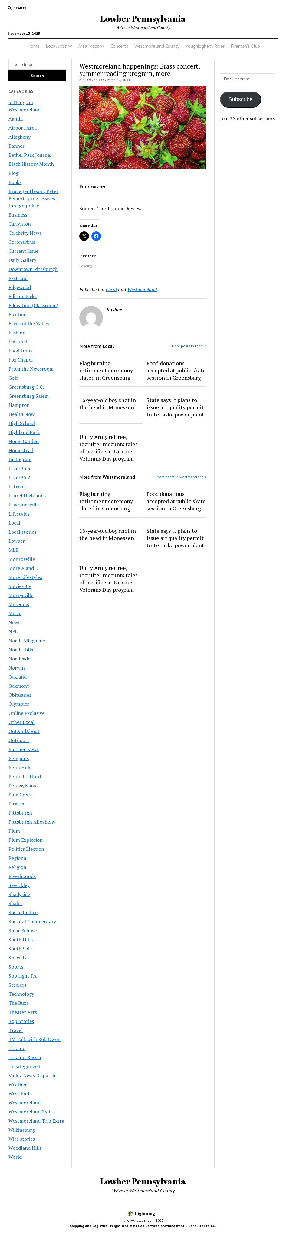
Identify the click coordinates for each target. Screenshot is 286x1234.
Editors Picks (22, 296)
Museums (18, 604)
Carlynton (19, 223)
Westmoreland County (156, 46)
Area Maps (88, 46)
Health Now (21, 414)
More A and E (23, 568)
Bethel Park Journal (29, 155)
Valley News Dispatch (31, 1075)
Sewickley (19, 885)
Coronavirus (21, 242)
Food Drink (20, 350)
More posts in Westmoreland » (181, 476)
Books (14, 182)
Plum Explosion (25, 840)
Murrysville (20, 595)
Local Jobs (56, 46)
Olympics (18, 704)
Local (14, 522)
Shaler (15, 903)
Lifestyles (18, 513)
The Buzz (18, 1003)
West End (18, 1093)
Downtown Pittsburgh (33, 269)
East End (18, 278)
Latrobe (17, 486)
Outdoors (18, 740)
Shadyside (19, 894)
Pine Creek (20, 794)
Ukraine (16, 1048)
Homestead (20, 450)
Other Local (21, 722)
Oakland (17, 676)
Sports (15, 966)
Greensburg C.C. (26, 387)
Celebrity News (24, 233)
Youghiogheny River (205, 46)
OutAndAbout (24, 731)
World (15, 1157)
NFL (13, 631)
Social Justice (23, 912)
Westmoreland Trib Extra (36, 1120)
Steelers (17, 985)
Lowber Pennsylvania (143, 18)
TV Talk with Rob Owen (34, 1039)
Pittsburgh (20, 812)
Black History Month (31, 164)
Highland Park (24, 432)
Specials (17, 957)
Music (14, 613)
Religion (17, 867)
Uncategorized (24, 1066)
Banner (16, 146)
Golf (13, 377)
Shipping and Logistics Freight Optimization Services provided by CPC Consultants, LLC (143, 1225)
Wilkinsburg (21, 1129)
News (14, 622)
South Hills (20, 939)
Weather (17, 1084)
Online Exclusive (26, 713)
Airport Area (22, 127)
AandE (15, 118)
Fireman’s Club (245, 46)
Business (17, 214)
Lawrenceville (23, 504)
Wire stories (21, 1139)
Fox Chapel (20, 359)
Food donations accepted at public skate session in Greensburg (176, 370)
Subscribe (240, 99)
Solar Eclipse (22, 930)
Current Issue (23, 251)
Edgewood (19, 287)
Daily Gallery (22, 260)
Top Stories (21, 1021)
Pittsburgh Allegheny (31, 821)
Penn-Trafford (24, 776)
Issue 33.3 (19, 468)
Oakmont (18, 686)
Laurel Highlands (27, 495)
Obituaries (19, 695)
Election (17, 314)
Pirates (16, 803)
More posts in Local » (189, 346)
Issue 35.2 (19, 477)
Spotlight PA (22, 975)
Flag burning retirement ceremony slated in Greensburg (106, 370)
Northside (19, 658)
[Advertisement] (249, 222)
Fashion (16, 332)
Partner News (23, 749)
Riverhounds (22, 876)
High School (21, 423)
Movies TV (19, 586)
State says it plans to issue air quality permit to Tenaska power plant (175, 407)
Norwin (16, 667)
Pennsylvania (23, 785)
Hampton (19, 405)
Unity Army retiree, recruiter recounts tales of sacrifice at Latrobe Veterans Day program (108, 447)
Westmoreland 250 (29, 1111)
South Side (20, 948)
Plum (14, 830)
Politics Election (26, 849)
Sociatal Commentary (32, 921)
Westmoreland (24, 1102)
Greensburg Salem (28, 396)
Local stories (22, 532)
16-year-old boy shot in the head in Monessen (107, 403)
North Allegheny (26, 640)
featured (17, 341)
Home (33, 46)
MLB (13, 550)
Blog (13, 173)
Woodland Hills (25, 1148)
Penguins (18, 758)
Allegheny (19, 136)
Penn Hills (19, 767)
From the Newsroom (31, 368)
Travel (15, 1030)
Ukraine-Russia (24, 1057)
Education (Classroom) (33, 305)
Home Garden (23, 441)
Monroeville (21, 559)
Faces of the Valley (28, 323)
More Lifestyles (25, 577)
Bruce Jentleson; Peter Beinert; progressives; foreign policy (33, 198)
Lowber (16, 541)
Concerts (119, 46)
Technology (21, 994)
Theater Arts (22, 1012)
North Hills (20, 649)
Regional (18, 858)
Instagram (19, 459)
